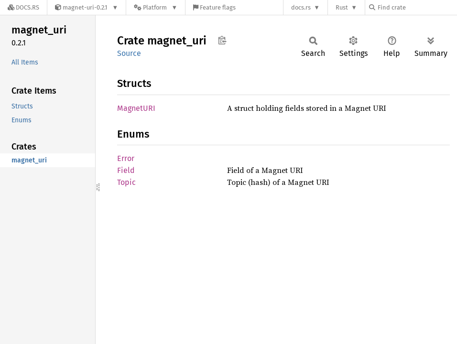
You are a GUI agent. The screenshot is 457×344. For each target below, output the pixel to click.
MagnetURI (136, 108)
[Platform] (155, 7)
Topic (126, 182)
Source (129, 53)
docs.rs (301, 7)
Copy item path (222, 40)
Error (125, 158)
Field (126, 170)
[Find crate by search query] (417, 7)
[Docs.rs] (23, 7)
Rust (342, 7)
